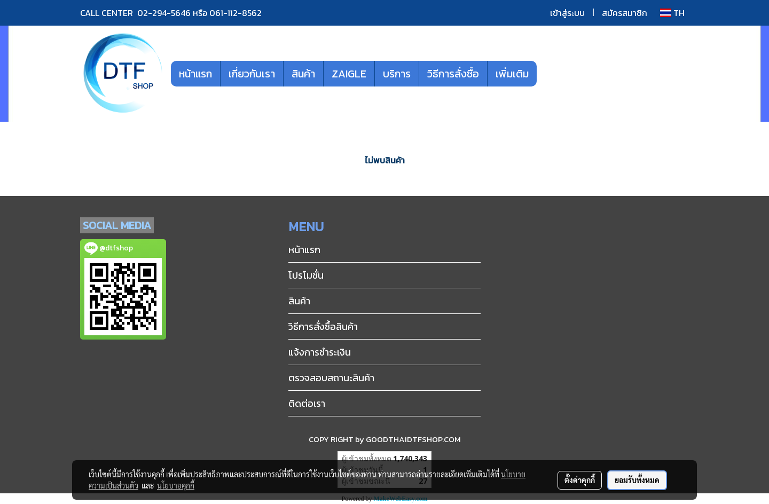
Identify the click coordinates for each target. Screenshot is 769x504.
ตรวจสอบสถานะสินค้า (331, 378)
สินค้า (303, 74)
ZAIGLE (349, 74)
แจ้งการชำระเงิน (319, 352)
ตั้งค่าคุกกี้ (579, 480)
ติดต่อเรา (306, 403)
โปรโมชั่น (306, 275)
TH (672, 12)
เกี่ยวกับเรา (252, 74)
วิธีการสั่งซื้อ (453, 74)
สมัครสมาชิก (624, 12)
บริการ (397, 74)
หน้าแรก (195, 74)
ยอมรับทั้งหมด (637, 480)
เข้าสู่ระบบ (567, 12)
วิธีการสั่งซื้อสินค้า (323, 326)
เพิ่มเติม (512, 74)
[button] (552, 73)
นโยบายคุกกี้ (175, 485)
